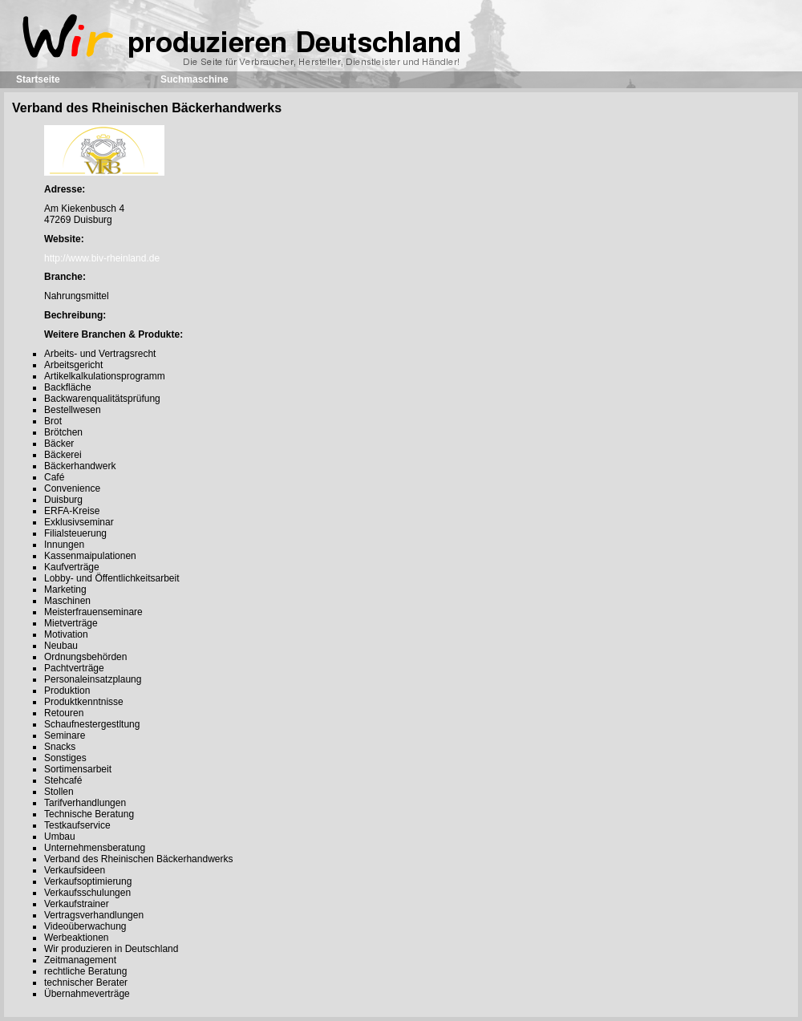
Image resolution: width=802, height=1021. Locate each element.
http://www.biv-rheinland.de (102, 258)
